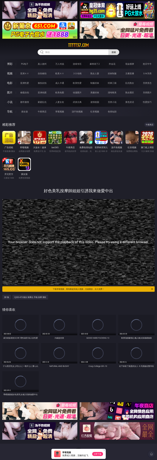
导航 (10, 111)
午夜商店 (42, 111)
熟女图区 (129, 92)
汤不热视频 (77, 111)
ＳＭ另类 (147, 73)
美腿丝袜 (94, 92)
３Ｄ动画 (77, 73)
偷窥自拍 (24, 92)
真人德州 (42, 63)
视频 (10, 73)
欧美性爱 (77, 82)
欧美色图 (59, 92)
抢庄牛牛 (147, 63)
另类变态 (147, 82)
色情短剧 (112, 111)
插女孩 (24, 111)
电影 (10, 83)
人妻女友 (59, 102)
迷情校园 (94, 102)
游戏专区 (77, 63)
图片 (10, 92)
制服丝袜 (94, 82)
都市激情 (24, 102)
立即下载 (97, 454)
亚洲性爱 (24, 82)
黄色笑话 (129, 102)
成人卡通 (59, 82)
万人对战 (59, 63)
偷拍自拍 (42, 82)
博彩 (10, 64)
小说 (10, 102)
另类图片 (147, 92)
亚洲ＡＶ (24, 73)
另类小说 (112, 102)
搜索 (114, 52)
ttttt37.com (78, 45)
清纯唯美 (112, 92)
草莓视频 (59, 111)
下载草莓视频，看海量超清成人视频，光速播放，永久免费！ (103, 289)
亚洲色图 (42, 92)
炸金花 (112, 63)
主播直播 (129, 73)
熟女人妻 (94, 73)
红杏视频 (94, 111)
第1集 (6, 297)
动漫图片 (77, 92)
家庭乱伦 (42, 102)
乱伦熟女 (129, 82)
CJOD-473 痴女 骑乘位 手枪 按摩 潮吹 (30, 297)
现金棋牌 (129, 63)
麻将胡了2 (95, 63)
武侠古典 (77, 102)
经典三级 (112, 82)
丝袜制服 (112, 73)
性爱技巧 (147, 102)
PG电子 (24, 63)
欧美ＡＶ (59, 73)
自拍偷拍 (42, 73)
